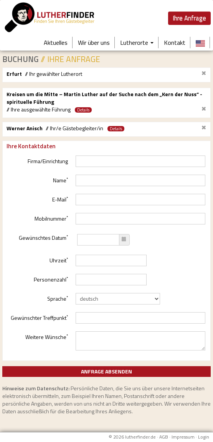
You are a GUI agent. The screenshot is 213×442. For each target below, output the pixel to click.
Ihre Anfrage (189, 18)
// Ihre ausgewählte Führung (39, 109)
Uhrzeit (59, 260)
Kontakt (174, 42)
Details (83, 110)
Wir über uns (94, 42)
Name (60, 180)
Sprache (57, 298)
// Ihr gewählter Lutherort (53, 74)
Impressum (183, 436)
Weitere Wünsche (46, 336)
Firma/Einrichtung (48, 161)
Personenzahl (51, 279)
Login (203, 436)
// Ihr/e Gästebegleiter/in (74, 128)
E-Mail (60, 199)
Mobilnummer (51, 218)
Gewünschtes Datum (43, 237)
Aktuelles (56, 42)
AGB (163, 436)
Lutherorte (137, 42)
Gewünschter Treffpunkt (39, 317)
